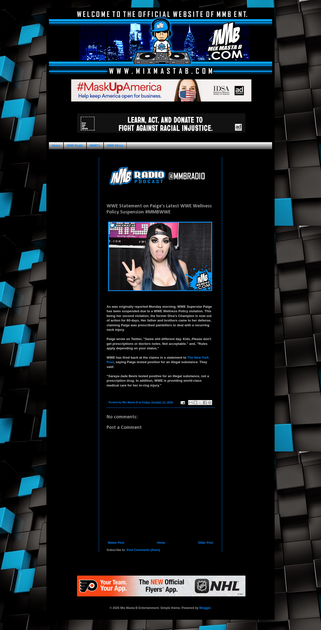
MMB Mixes (115, 145)
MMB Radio (75, 145)
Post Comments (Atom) (143, 550)
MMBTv (95, 145)
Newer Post (116, 542)
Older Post (205, 542)
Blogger (205, 608)
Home (56, 145)
